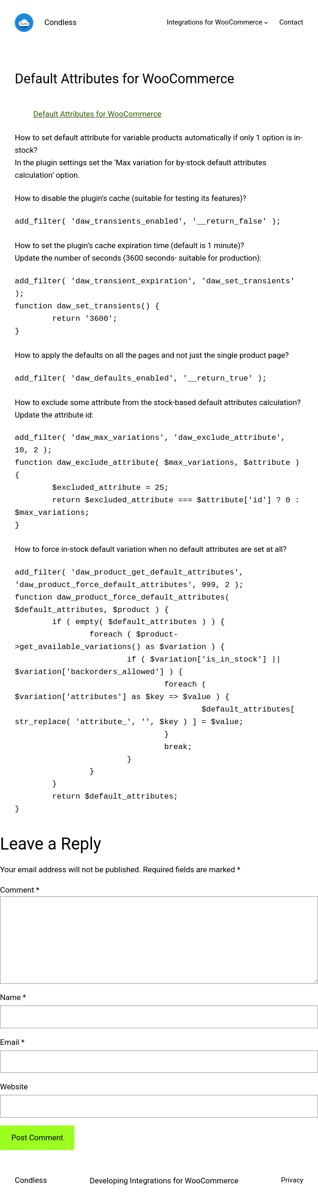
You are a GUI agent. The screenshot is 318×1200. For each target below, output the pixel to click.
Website (14, 1086)
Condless (60, 22)
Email (12, 1042)
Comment (19, 889)
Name (13, 997)
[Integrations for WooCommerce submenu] (266, 22)
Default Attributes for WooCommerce (97, 114)
